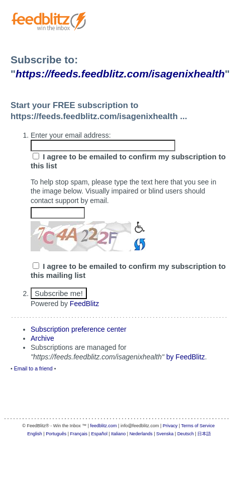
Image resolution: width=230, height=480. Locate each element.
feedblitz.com (103, 425)
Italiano (118, 433)
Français (79, 433)
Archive (42, 338)
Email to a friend (33, 368)
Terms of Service (198, 425)
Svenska (165, 433)
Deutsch (185, 433)
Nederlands (141, 433)
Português (56, 433)
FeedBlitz (84, 304)
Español (99, 433)
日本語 (204, 433)
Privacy (170, 425)
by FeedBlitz (185, 357)
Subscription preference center (79, 329)
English (34, 433)
